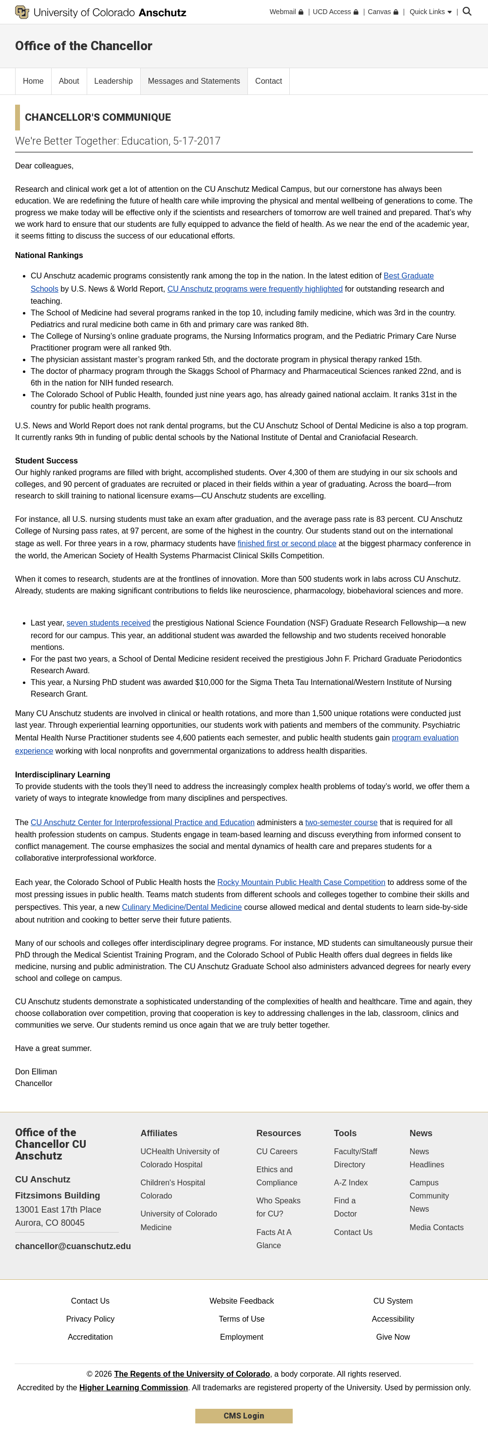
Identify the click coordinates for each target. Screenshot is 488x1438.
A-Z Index (351, 1183)
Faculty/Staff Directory (355, 1158)
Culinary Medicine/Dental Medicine (182, 907)
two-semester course (341, 822)
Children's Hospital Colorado (173, 1189)
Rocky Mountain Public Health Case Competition (301, 882)
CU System (393, 1301)
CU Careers (277, 1151)
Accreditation (90, 1337)
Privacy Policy (90, 1319)
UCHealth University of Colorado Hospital (180, 1158)
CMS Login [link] (244, 1415)
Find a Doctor (345, 1207)
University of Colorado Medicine (179, 1220)
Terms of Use (241, 1319)
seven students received (109, 623)
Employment (241, 1337)
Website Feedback (241, 1301)
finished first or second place (287, 543)
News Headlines (427, 1158)
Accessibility (393, 1319)
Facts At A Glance (274, 1239)
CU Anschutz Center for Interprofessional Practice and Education (143, 822)
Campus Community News (429, 1196)
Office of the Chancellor (83, 45)
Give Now (393, 1337)
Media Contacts (437, 1227)
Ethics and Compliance (277, 1176)
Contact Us (353, 1232)
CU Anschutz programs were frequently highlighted (255, 289)
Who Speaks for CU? (279, 1207)
